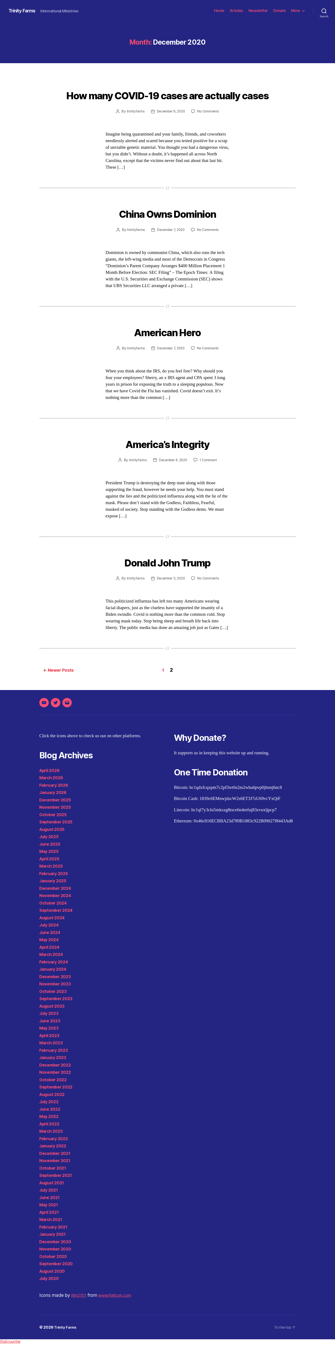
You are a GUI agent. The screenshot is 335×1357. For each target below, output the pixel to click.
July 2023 (50, 1026)
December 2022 (56, 1078)
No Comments (209, 127)
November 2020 (56, 1262)
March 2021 (51, 1232)
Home (219, 10)
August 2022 (53, 1107)
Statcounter (10, 1355)
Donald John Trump (167, 576)
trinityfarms (134, 127)
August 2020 (53, 1284)
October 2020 (54, 1269)
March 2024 (52, 967)
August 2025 (53, 842)
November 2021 (56, 1173)
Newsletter (258, 10)
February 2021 (54, 1240)
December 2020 (56, 1255)
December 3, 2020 (170, 593)
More (295, 10)
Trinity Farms (24, 10)
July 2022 (50, 1115)
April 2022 (50, 1137)
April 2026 (50, 783)
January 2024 (54, 982)
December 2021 (56, 1166)
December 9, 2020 (170, 127)
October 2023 (54, 1004)
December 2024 (56, 901)
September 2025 (57, 835)
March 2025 (52, 879)
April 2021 (50, 1225)
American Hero (167, 346)
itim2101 (79, 1308)
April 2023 (50, 1048)
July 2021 (49, 1203)
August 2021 (53, 1196)
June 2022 (50, 1122)
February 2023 (55, 1063)
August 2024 (53, 931)
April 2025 (50, 872)
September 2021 (57, 1188)
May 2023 (49, 1041)
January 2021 (53, 1247)
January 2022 (54, 1159)
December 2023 (56, 989)
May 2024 (50, 953)
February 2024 (55, 975)
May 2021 (49, 1218)
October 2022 (54, 1093)
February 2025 (55, 886)
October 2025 (54, 827)
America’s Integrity (167, 458)
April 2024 (50, 960)
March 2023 (52, 1056)
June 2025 (50, 857)
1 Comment (209, 475)
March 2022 (52, 1144)
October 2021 (54, 1181)
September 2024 (57, 923)
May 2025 (49, 864)
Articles (236, 10)
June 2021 (50, 1210)
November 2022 (56, 1085)
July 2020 (50, 1291)
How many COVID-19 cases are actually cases (167, 102)
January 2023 (54, 1070)
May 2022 (49, 1129)
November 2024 (56, 908)
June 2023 (50, 1034)
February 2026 (55, 798)
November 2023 (56, 997)
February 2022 (55, 1151)
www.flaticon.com (119, 1308)
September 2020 (57, 1277)
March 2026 (52, 791)
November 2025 (56, 820)
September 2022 (57, 1100)
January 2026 (54, 805)
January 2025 (54, 894)
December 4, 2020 (172, 475)
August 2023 (53, 1019)
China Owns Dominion (167, 228)
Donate (279, 10)
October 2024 (54, 916)
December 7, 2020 (170, 245)
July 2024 (50, 938)
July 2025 (50, 849)
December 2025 (56, 813)
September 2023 (57, 1011)
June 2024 (50, 945)
